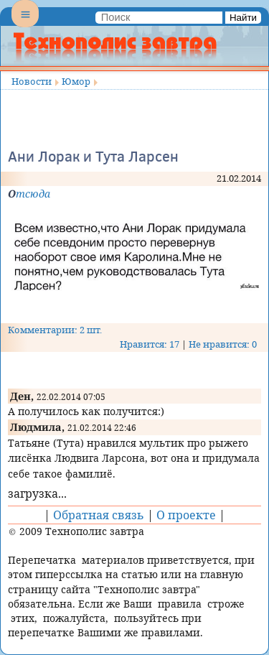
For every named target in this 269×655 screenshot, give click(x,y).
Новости (31, 81)
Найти (243, 17)
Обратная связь (98, 515)
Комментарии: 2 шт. (55, 329)
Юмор (76, 81)
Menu (25, 25)
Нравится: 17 (149, 344)
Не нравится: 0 (223, 344)
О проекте (186, 515)
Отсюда (29, 193)
